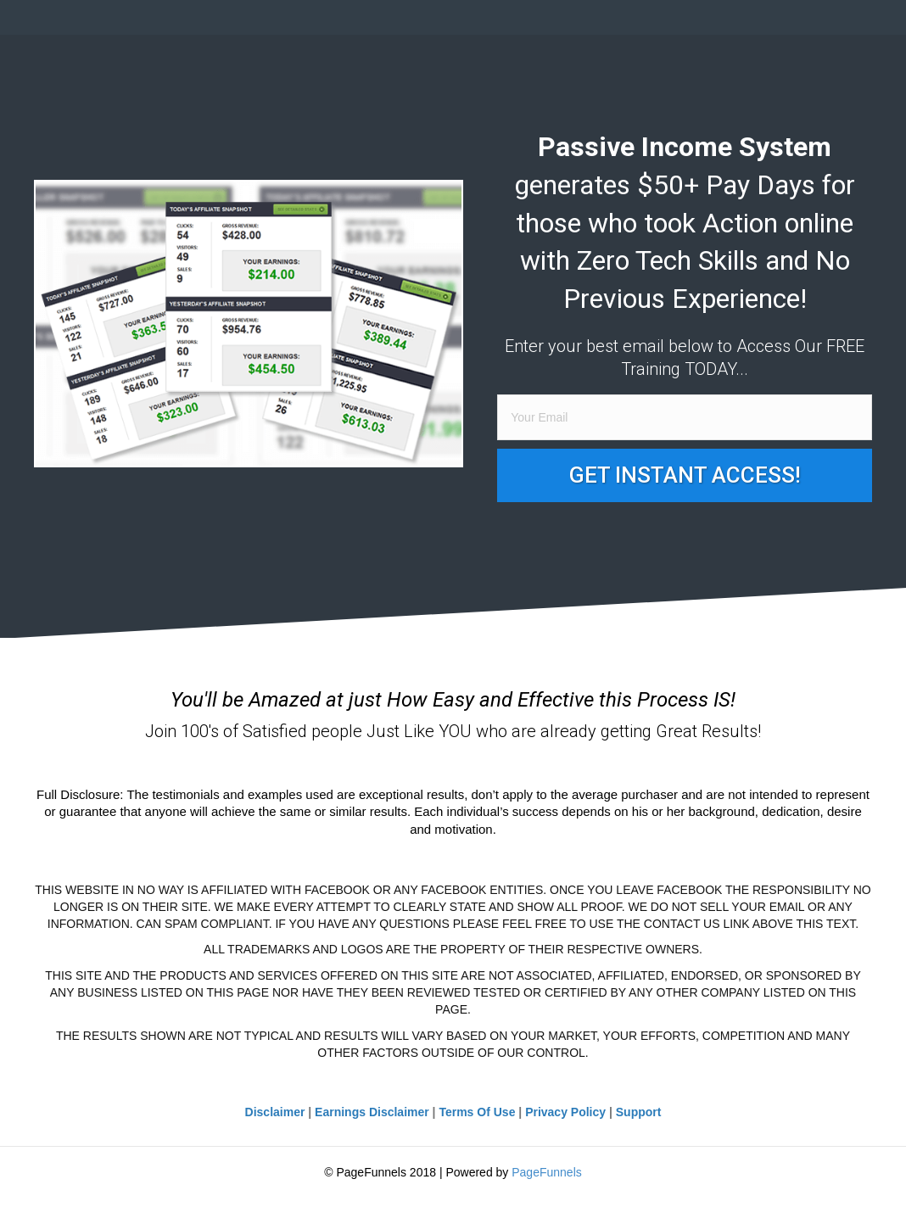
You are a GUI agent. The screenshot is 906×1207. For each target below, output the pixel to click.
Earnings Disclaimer (372, 1112)
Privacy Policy (565, 1112)
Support (639, 1112)
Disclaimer (275, 1112)
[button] (684, 475)
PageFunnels (547, 1172)
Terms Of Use (477, 1112)
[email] (684, 417)
